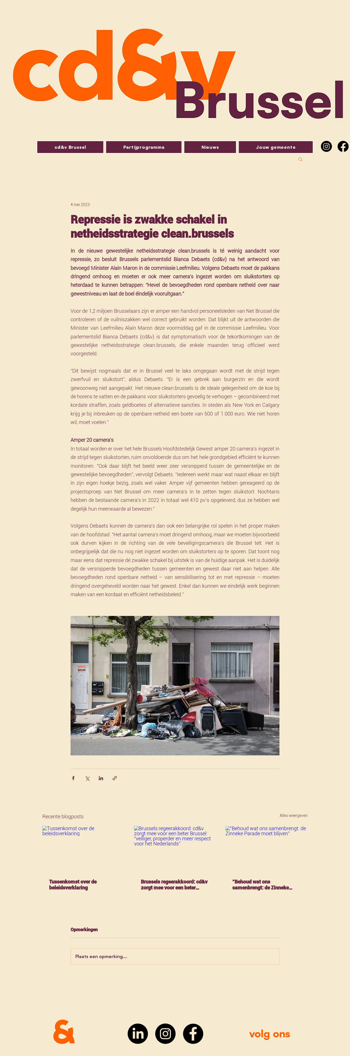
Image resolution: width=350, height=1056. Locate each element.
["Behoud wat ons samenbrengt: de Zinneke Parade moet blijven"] (267, 849)
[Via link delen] (114, 778)
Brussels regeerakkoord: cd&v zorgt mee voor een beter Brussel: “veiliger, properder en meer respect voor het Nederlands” (175, 885)
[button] (300, 159)
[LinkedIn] (138, 1034)
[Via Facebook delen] (73, 778)
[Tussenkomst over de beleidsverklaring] (83, 849)
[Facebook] (343, 146)
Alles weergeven (294, 815)
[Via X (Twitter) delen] (87, 778)
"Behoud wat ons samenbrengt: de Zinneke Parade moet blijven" (260, 885)
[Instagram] (326, 146)
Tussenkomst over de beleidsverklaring (73, 885)
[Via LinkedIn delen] (101, 778)
